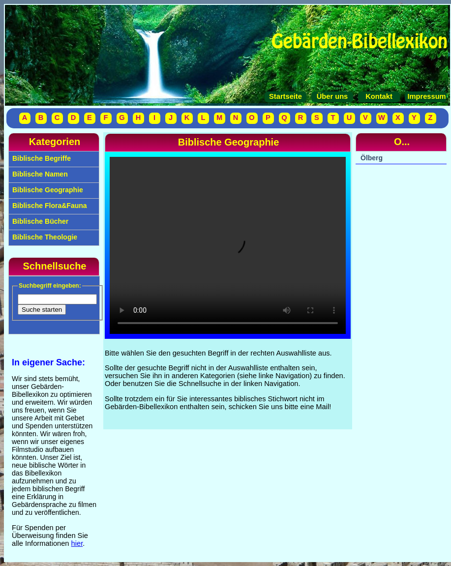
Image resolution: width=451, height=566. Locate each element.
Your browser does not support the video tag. (228, 245)
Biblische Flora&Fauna (48, 205)
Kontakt (378, 96)
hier (77, 543)
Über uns (332, 96)
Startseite (285, 96)
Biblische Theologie (43, 237)
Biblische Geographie (46, 190)
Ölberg (372, 158)
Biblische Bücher (39, 221)
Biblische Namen (39, 174)
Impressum (425, 96)
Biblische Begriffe (40, 158)
